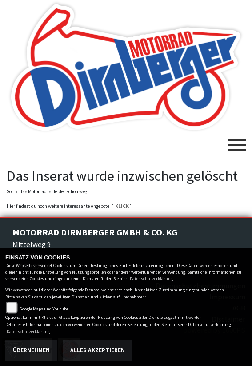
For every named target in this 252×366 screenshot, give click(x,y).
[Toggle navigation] (237, 141)
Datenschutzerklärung (151, 279)
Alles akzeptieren (97, 350)
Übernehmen (31, 350)
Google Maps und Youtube (44, 309)
